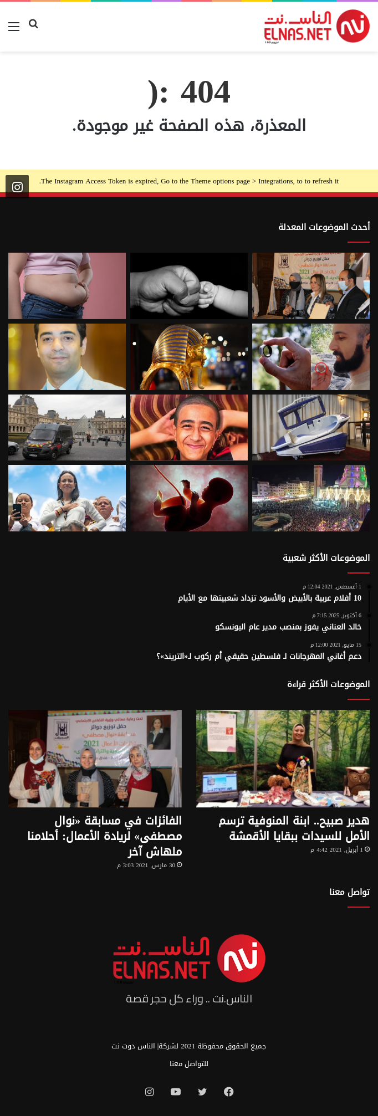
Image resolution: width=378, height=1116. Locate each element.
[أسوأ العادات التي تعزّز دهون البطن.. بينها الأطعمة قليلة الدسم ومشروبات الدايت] (67, 286)
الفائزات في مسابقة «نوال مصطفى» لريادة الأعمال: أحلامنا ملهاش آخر (104, 836)
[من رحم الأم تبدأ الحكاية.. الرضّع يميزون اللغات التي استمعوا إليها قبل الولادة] (189, 498)
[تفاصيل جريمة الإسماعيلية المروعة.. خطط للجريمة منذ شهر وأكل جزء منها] (189, 428)
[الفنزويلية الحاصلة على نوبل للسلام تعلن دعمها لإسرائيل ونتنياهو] (67, 498)
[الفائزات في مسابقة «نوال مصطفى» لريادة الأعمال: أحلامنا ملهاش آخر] (95, 759)
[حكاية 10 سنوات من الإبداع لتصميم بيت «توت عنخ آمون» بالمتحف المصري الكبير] (189, 357)
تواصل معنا (349, 892)
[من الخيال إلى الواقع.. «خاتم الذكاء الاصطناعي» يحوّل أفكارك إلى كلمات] (311, 357)
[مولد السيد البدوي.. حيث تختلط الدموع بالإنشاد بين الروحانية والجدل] (311, 498)
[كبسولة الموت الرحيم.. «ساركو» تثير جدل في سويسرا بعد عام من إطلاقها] (311, 428)
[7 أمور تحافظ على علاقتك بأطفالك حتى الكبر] (189, 286)
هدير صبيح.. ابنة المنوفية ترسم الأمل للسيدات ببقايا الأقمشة (294, 828)
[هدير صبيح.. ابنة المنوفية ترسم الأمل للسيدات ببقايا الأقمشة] (283, 759)
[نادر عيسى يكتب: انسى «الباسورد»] (67, 357)
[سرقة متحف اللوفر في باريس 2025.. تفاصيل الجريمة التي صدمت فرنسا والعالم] (67, 428)
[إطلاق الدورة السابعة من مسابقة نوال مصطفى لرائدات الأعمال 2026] (311, 286)
